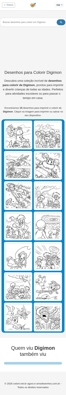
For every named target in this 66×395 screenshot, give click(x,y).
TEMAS (8, 5)
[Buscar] (33, 22)
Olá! (58, 5)
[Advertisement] (33, 48)
